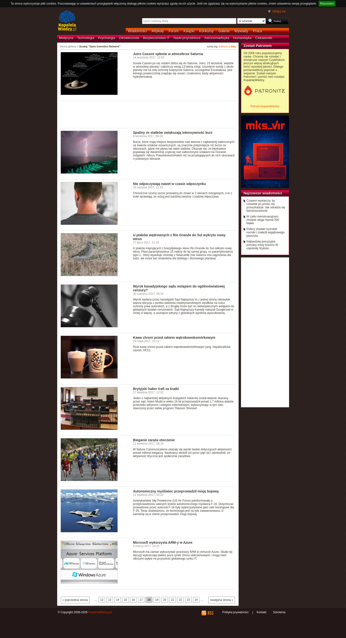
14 (117, 599)
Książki (189, 31)
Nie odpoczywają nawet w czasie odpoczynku (169, 184)
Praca (257, 31)
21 (172, 599)
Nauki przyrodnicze (186, 38)
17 (141, 599)
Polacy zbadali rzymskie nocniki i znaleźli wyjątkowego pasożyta (266, 232)
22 (180, 599)
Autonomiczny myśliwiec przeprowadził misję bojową (176, 491)
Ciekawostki (263, 38)
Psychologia (106, 38)
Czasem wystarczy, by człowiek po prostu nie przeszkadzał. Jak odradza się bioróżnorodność (266, 205)
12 (101, 599)
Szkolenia (279, 612)
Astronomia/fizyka (216, 38)
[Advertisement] (148, 114)
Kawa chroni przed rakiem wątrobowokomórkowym (174, 337)
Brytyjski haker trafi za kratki (156, 389)
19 (156, 599)
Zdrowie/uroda (129, 38)
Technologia (85, 38)
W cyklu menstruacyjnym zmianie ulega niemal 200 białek (263, 220)
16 (133, 599)
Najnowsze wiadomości (263, 193)
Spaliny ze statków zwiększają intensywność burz (173, 132)
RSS (210, 613)
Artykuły (158, 31)
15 (125, 599)
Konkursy (206, 31)
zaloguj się (278, 11)
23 (188, 599)
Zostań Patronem (258, 46)
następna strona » (221, 600)
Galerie (223, 31)
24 (196, 599)
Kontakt (261, 612)
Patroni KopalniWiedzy (264, 106)
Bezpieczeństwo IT (156, 38)
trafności (224, 46)
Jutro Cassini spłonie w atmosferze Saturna (168, 54)
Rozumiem (327, 3)
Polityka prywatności (235, 612)
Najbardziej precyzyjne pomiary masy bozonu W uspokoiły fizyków (262, 245)
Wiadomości (137, 31)
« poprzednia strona (75, 600)
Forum (174, 31)
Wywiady (241, 31)
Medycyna (66, 38)
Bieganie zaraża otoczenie (154, 440)
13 (109, 599)
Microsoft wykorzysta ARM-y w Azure (163, 542)
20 (164, 599)
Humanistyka (242, 38)
